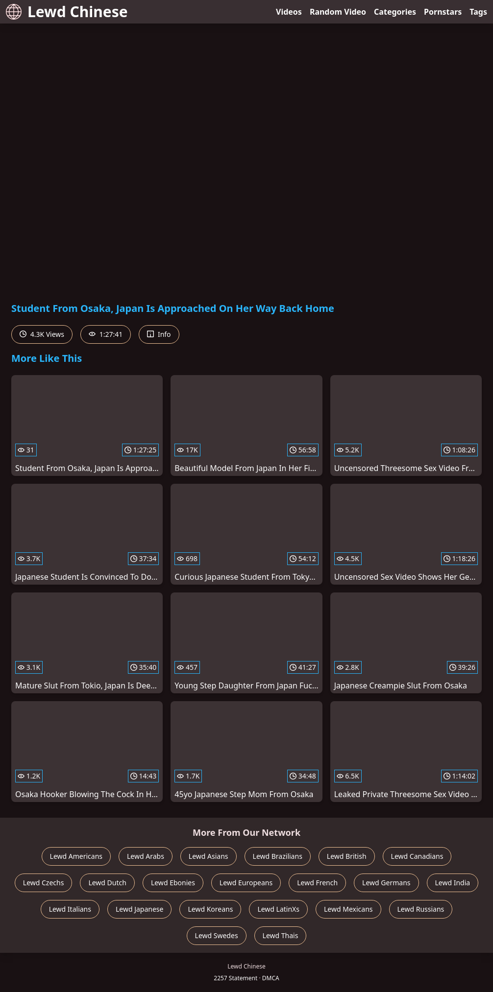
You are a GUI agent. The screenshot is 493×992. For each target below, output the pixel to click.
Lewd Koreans (210, 909)
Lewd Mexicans (348, 909)
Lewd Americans (76, 856)
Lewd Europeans (246, 882)
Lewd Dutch (107, 882)
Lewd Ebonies (173, 882)
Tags (478, 11)
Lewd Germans (386, 882)
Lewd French (317, 882)
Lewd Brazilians (277, 856)
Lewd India (452, 882)
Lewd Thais (280, 935)
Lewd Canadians (417, 856)
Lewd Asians (208, 856)
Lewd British (347, 856)
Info (159, 334)
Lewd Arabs (145, 856)
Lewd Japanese (140, 909)
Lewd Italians (70, 909)
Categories (395, 11)
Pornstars (443, 11)
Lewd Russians (420, 909)
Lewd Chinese (67, 11)
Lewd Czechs (43, 882)
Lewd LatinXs (278, 909)
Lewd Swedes (216, 935)
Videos (289, 11)
